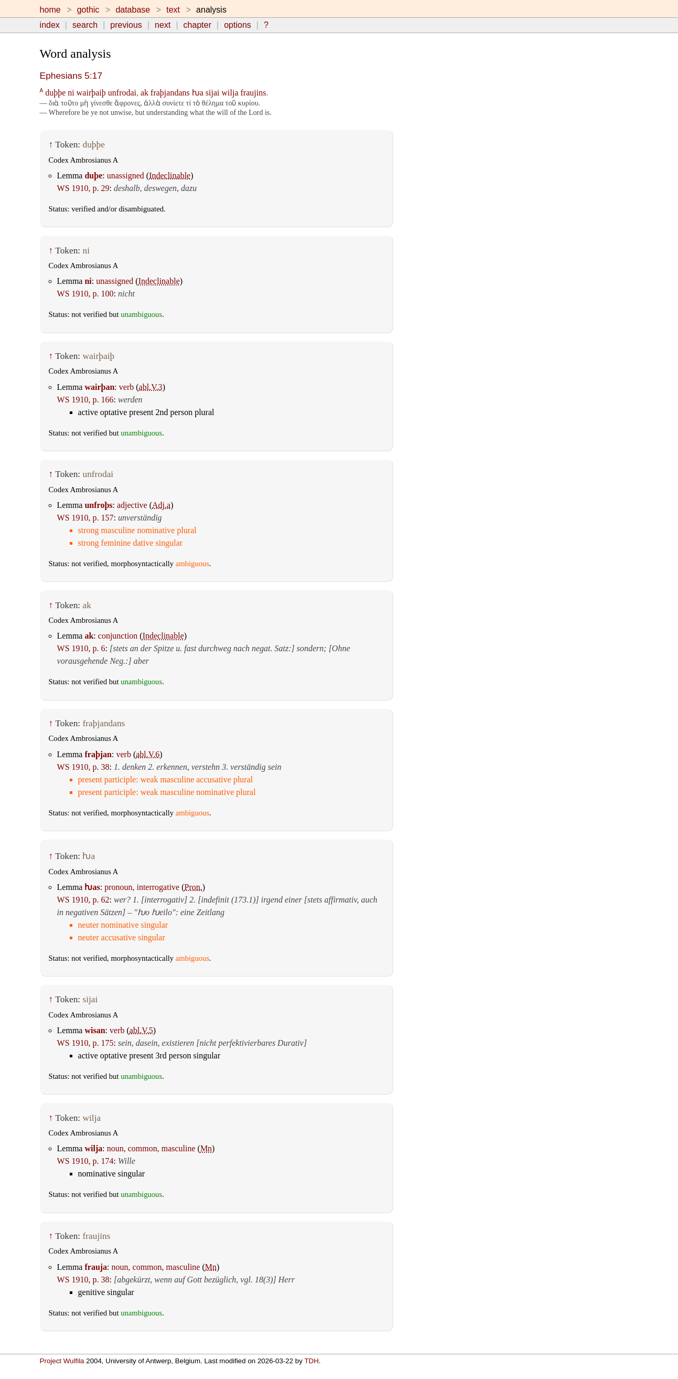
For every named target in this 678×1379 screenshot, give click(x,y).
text (173, 9)
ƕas (92, 887)
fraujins (253, 92)
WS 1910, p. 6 (81, 648)
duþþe (55, 92)
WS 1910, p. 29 (83, 188)
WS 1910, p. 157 (85, 517)
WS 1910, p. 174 (85, 1161)
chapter (197, 24)
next (162, 24)
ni (71, 92)
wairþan (99, 387)
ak (144, 92)
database (132, 9)
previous (126, 24)
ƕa (197, 92)
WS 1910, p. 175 (85, 1042)
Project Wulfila (62, 1361)
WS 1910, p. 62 (83, 899)
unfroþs (98, 505)
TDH (311, 1361)
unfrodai (122, 92)
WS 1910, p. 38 (83, 766)
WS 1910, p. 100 (85, 293)
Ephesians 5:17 (71, 75)
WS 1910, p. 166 (85, 399)
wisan (94, 1030)
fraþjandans (170, 92)
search (85, 24)
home (50, 9)
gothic (88, 9)
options (237, 24)
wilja (230, 92)
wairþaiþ (91, 92)
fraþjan (98, 754)
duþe (93, 175)
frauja (95, 1267)
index (50, 24)
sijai (213, 92)
